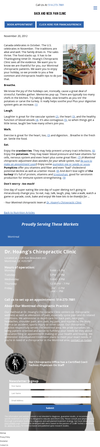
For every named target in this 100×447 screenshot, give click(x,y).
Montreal (13, 236)
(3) (73, 116)
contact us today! (81, 340)
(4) (36, 120)
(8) (57, 171)
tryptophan (61, 174)
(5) (65, 120)
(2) (56, 116)
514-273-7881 (56, 5)
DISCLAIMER (10, 423)
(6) (93, 150)
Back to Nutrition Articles (19, 212)
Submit (50, 408)
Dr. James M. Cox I (12, 425)
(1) (36, 104)
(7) (79, 157)
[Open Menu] (95, 8)
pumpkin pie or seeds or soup (71, 164)
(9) (64, 177)
